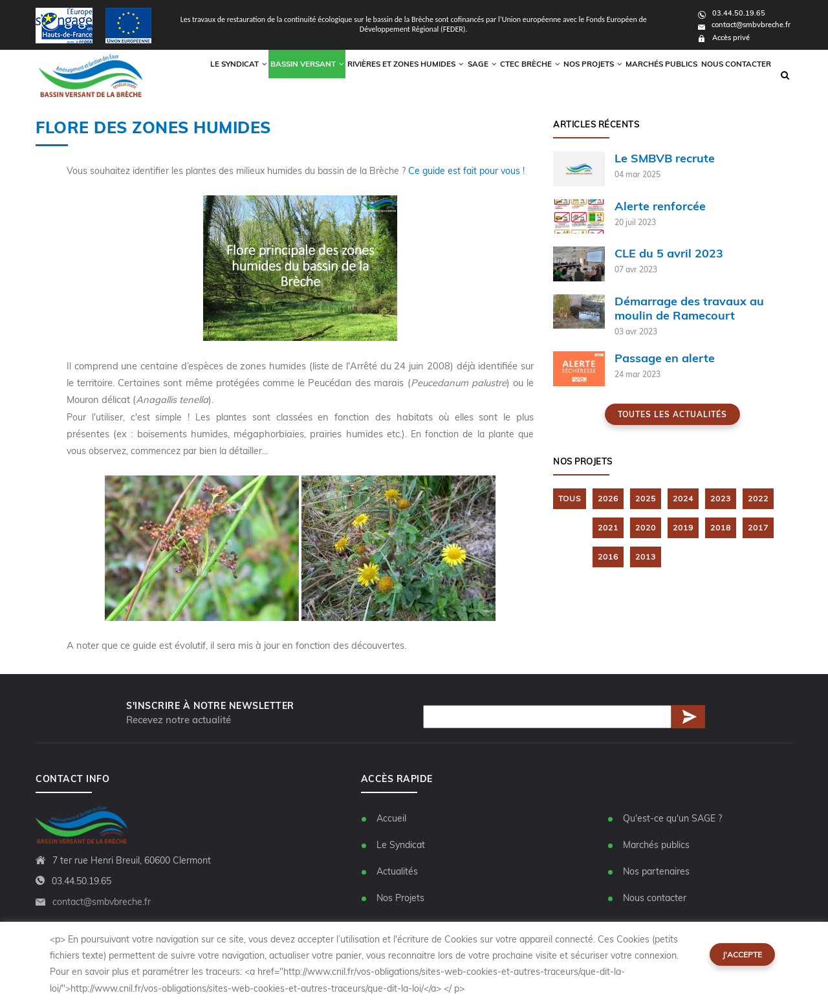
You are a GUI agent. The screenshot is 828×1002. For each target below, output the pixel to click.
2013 (645, 556)
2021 (608, 528)
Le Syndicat (400, 845)
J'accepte (742, 954)
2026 (608, 499)
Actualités (397, 872)
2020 (645, 528)
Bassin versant (278, 75)
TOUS (569, 499)
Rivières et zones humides (380, 75)
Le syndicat (205, 75)
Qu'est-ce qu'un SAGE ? (672, 819)
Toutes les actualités (672, 415)
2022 (758, 499)
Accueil (391, 819)
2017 (758, 528)
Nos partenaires (656, 872)
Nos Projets (582, 75)
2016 (608, 556)
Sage (460, 75)
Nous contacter (734, 75)
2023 (720, 499)
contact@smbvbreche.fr (744, 24)
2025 (645, 499)
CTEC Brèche (514, 75)
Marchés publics (656, 75)
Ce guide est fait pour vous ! (467, 171)
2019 (683, 528)
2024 (683, 499)
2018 (720, 528)
